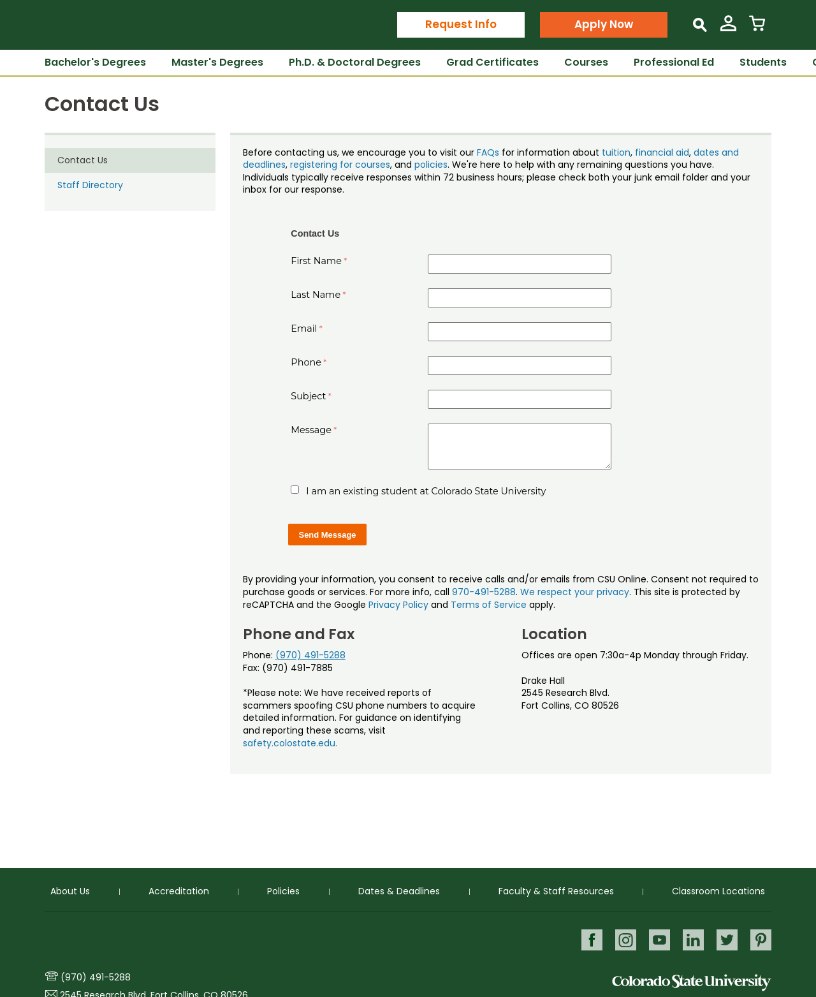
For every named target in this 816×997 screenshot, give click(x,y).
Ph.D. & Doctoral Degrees (355, 62)
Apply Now (603, 24)
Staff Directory (90, 185)
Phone (306, 362)
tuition (616, 152)
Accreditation (179, 891)
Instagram (623, 939)
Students (763, 62)
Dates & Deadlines (399, 891)
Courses (586, 62)
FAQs (488, 152)
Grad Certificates (492, 62)
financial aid (662, 152)
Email (304, 328)
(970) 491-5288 (310, 655)
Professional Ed (674, 62)
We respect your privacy (574, 592)
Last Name (315, 294)
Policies (283, 891)
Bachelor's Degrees (95, 62)
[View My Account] (728, 28)
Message (311, 430)
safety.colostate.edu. (290, 743)
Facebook (588, 939)
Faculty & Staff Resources (556, 891)
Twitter (726, 939)
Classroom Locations (718, 891)
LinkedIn (692, 939)
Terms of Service (489, 604)
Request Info (461, 24)
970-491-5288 (484, 592)
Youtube (657, 939)
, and (402, 164)
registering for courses (340, 164)
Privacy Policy (398, 604)
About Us (70, 891)
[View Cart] (757, 28)
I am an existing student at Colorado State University (426, 491)
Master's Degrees (217, 62)
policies (431, 164)
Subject (308, 396)
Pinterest (760, 939)
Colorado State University (691, 982)
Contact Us (82, 160)
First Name (316, 261)
